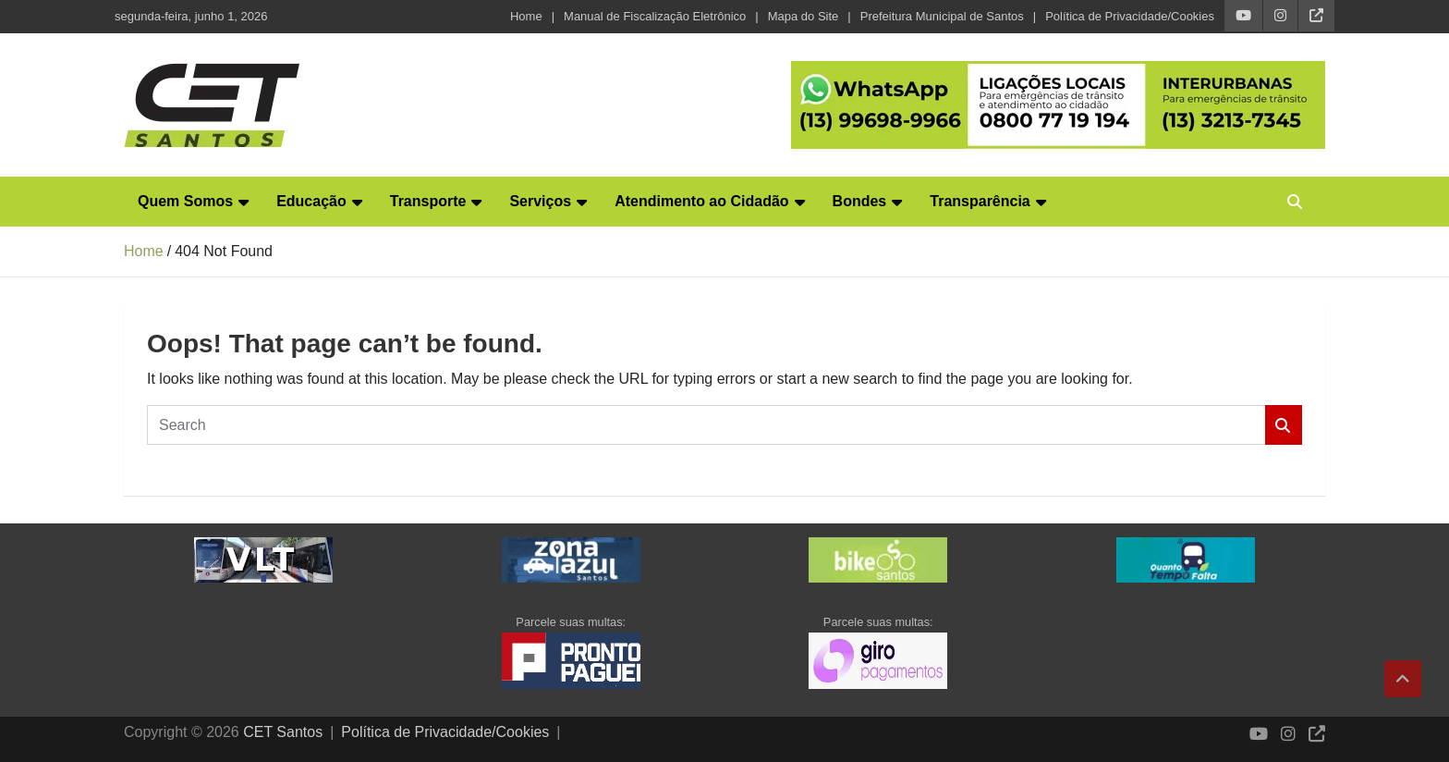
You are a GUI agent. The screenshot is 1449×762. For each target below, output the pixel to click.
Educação (311, 201)
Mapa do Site (803, 16)
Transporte (428, 201)
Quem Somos (185, 201)
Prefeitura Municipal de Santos (942, 16)
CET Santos (283, 732)
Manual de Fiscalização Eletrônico (655, 16)
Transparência (980, 201)
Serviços (540, 201)
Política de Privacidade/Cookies (1129, 16)
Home (526, 16)
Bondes (860, 201)
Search (1283, 425)
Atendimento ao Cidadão (701, 201)
